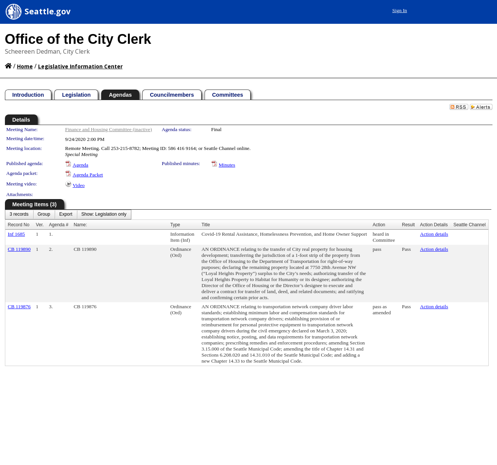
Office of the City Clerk (78, 39)
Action (378, 224)
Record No (18, 224)
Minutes (227, 165)
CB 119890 (19, 249)
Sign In (399, 10)
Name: (80, 224)
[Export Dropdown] (66, 214)
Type (175, 224)
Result (408, 224)
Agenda (80, 165)
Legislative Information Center (80, 66)
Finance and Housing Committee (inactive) (108, 129)
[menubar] (68, 214)
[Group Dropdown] (44, 214)
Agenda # (58, 224)
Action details (434, 234)
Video (79, 185)
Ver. (40, 224)
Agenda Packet (88, 175)
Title (206, 224)
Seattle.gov (48, 11)
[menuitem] (19, 214)
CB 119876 (19, 306)
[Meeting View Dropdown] (104, 214)
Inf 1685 (16, 234)
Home (25, 66)
